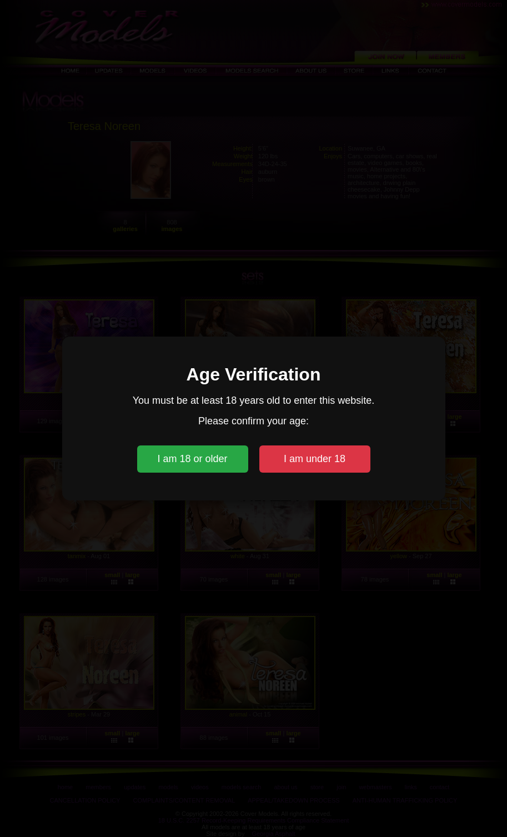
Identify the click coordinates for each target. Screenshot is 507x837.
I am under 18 (314, 458)
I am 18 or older (192, 458)
